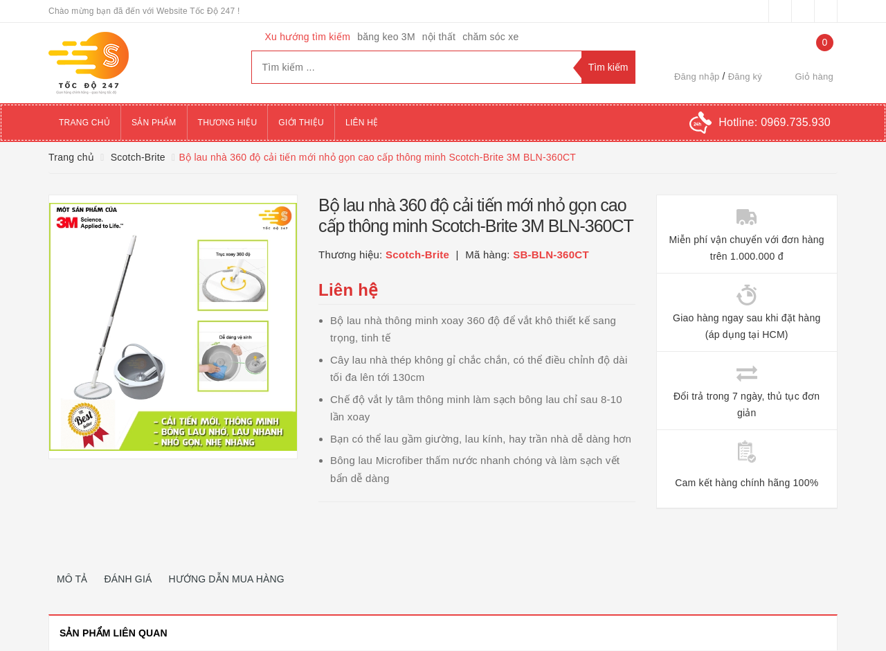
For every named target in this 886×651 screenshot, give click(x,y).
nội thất (438, 36)
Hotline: (774, 122)
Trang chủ (84, 122)
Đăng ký (745, 76)
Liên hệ (361, 122)
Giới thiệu (301, 122)
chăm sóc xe (490, 36)
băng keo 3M (386, 36)
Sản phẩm (154, 122)
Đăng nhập (697, 76)
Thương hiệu (227, 122)
